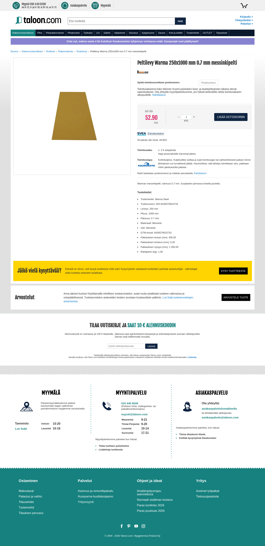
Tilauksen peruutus (31, 513)
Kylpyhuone (148, 32)
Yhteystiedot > (244, 20)
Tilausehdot (26, 502)
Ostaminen (28, 481)
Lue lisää (21, 428)
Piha (39, 32)
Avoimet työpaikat (207, 491)
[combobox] (121, 21)
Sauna (161, 32)
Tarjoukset (221, 32)
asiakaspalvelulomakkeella (219, 408)
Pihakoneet (74, 32)
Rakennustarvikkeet (23, 32)
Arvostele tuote (235, 297)
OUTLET (207, 32)
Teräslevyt (81, 51)
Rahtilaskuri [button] (159, 94)
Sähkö (107, 32)
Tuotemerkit (192, 32)
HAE (180, 21)
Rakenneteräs (65, 51)
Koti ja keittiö (176, 32)
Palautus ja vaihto (30, 496)
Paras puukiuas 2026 (151, 510)
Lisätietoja (191, 357)
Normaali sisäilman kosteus (155, 499)
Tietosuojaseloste (207, 496)
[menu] (133, 33)
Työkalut (88, 32)
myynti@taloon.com (134, 414)
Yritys (201, 481)
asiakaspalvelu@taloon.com (220, 417)
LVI (98, 32)
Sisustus (133, 32)
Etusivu (15, 51)
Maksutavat (26, 491)
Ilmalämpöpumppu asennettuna (149, 492)
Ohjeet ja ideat (149, 481)
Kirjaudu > (246, 16)
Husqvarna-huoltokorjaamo (95, 496)
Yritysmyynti (86, 502)
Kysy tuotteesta (233, 271)
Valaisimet (119, 32)
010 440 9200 (129, 403)
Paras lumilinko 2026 (150, 505)
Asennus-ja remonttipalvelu (95, 491)
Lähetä (151, 346)
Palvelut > (247, 23)
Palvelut (85, 481)
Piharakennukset (55, 32)
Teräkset (50, 51)
